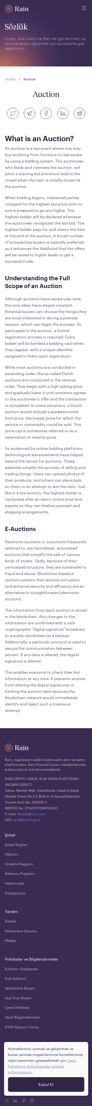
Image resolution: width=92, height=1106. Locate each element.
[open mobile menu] (84, 9)
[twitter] (13, 113)
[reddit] (79, 113)
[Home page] (17, 9)
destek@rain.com (31, 814)
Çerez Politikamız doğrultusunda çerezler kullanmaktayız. (42, 1065)
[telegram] (29, 113)
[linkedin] (63, 113)
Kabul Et (46, 1083)
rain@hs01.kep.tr (26, 820)
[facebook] (46, 113)
